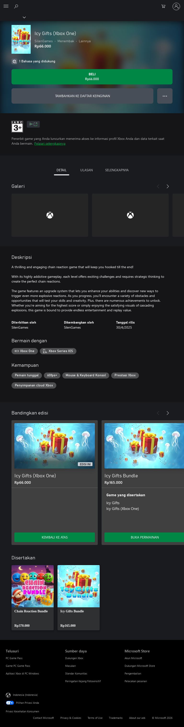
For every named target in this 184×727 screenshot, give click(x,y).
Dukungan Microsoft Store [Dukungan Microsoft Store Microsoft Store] (140, 665)
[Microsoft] (92, 3)
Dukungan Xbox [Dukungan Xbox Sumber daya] (74, 658)
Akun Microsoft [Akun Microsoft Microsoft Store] (133, 658)
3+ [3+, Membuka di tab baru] (33, 124)
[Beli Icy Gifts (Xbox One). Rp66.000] (92, 76)
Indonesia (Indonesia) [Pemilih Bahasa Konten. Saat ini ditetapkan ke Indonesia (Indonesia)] (25, 694)
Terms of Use (95, 717)
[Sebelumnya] (158, 186)
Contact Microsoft (43, 717)
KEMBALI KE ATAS (55, 537)
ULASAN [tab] (86, 170)
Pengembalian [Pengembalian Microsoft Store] (133, 673)
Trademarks (116, 717)
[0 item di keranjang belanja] (165, 6)
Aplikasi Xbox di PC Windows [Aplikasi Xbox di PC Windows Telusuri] (22, 673)
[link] (33, 597)
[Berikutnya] (167, 186)
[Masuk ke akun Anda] (176, 6)
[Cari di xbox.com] (17, 6)
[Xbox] (13, 17)
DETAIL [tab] (62, 170)
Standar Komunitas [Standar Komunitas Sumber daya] (76, 673)
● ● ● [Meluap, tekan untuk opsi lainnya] (165, 96)
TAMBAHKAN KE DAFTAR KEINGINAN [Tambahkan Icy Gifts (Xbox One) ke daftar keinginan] (82, 96)
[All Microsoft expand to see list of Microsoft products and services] (6, 6)
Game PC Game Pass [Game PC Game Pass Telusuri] (18, 665)
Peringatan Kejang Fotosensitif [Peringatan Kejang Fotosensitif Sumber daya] (83, 681)
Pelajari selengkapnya (49, 143)
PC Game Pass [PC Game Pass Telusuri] (14, 658)
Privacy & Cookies (70, 717)
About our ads (137, 717)
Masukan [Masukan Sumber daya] (70, 665)
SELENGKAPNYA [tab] (117, 170)
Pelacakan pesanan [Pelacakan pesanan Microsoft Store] (136, 681)
